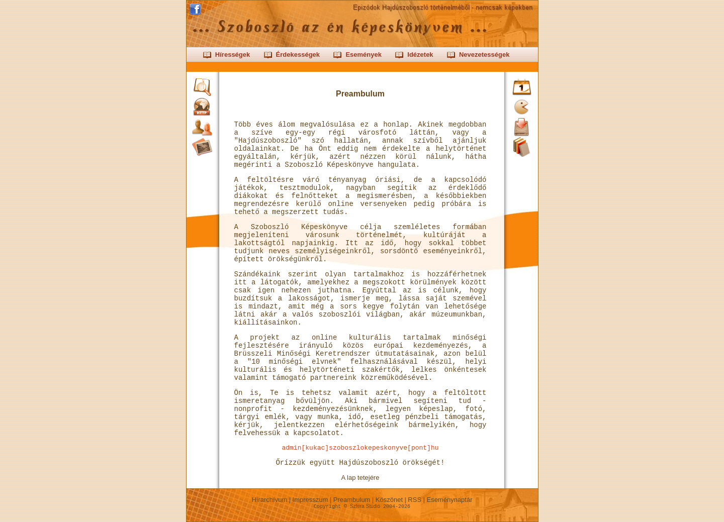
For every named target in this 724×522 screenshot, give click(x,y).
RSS (414, 499)
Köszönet (389, 499)
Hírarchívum (269, 499)
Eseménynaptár (449, 499)
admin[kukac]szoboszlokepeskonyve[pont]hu (360, 448)
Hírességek (232, 54)
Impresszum (310, 499)
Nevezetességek (484, 54)
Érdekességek (298, 54)
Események (363, 54)
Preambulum (351, 499)
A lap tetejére (360, 477)
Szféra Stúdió (365, 506)
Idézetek (420, 54)
